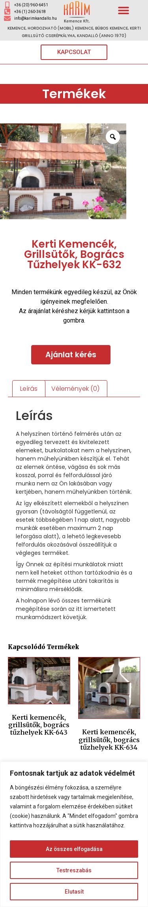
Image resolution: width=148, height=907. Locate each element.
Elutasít (74, 891)
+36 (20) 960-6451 (31, 5)
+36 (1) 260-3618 (30, 11)
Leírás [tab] (28, 388)
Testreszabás (74, 870)
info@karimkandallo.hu (35, 18)
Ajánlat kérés (70, 354)
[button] (124, 10)
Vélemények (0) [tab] (75, 388)
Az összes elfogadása (74, 849)
